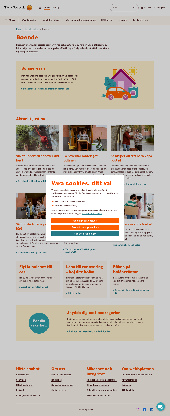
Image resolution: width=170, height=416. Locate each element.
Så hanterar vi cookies (92, 213)
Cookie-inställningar (85, 233)
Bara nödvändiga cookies (85, 227)
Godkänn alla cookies (85, 220)
